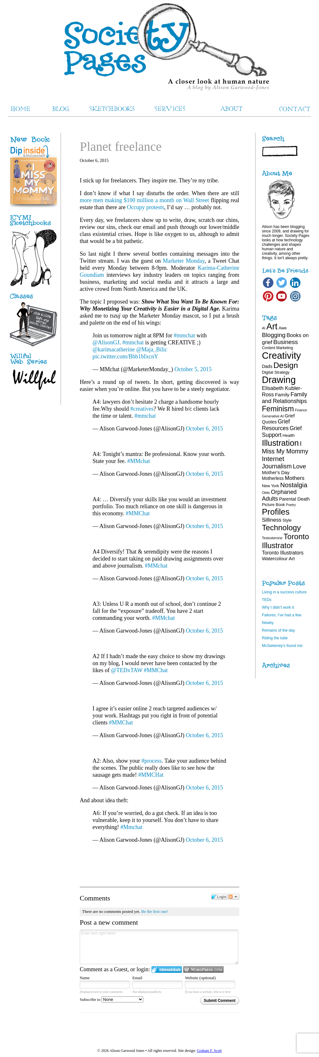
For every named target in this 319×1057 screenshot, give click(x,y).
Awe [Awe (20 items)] (282, 328)
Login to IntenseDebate (167, 969)
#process (152, 761)
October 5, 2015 (192, 369)
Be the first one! (154, 911)
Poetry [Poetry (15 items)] (291, 505)
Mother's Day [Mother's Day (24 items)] (276, 472)
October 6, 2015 (204, 428)
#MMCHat (150, 775)
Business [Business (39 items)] (285, 342)
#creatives (141, 409)
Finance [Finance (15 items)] (301, 410)
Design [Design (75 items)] (285, 365)
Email (137, 977)
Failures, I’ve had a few (281, 615)
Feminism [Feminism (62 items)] (278, 409)
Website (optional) (200, 977)
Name (85, 977)
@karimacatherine (114, 349)
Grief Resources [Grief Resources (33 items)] (276, 424)
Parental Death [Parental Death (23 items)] (294, 499)
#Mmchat (131, 827)
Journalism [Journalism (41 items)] (277, 466)
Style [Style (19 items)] (287, 520)
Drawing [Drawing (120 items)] (279, 380)
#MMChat (138, 513)
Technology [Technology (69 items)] (281, 527)
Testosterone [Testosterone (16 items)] (272, 538)
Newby (268, 622)
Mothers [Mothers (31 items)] (295, 478)
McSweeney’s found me (282, 645)
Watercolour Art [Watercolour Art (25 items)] (278, 558)
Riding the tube (275, 638)
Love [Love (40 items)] (299, 466)
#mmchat (184, 335)
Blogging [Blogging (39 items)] (274, 335)
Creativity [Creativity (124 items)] (281, 355)
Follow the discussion (233, 896)
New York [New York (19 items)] (270, 485)
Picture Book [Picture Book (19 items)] (273, 504)
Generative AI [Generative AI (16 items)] (273, 416)
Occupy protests (145, 207)
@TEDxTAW (126, 670)
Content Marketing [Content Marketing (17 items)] (277, 348)
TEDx (266, 600)
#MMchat (138, 461)
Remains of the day (278, 630)
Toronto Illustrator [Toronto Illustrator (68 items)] (285, 541)
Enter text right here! (159, 947)
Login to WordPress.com (203, 969)
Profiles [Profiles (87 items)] (276, 512)
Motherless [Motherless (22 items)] (273, 478)
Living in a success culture (284, 592)
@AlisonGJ (106, 342)
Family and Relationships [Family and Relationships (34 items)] (284, 397)
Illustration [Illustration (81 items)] (280, 442)
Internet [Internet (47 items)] (273, 458)
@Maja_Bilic (151, 349)
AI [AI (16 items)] (263, 328)
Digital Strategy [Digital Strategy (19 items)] (275, 372)
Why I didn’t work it (278, 607)
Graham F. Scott (209, 1050)
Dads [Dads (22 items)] (267, 366)
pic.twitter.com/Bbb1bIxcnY (125, 356)
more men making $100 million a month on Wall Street (144, 200)
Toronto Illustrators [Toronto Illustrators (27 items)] (282, 552)
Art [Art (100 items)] (272, 326)
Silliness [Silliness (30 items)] (271, 520)
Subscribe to (111, 999)
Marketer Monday (183, 261)
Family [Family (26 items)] (282, 394)
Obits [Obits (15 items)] (266, 493)
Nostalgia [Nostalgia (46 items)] (293, 484)
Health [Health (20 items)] (289, 435)
